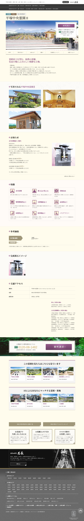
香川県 (36, 489)
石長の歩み (27, 511)
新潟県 (74, 484)
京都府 (39, 478)
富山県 (9, 487)
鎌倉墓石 (9, 507)
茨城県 (41, 484)
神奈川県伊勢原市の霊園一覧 (25, 424)
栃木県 (45, 484)
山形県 (32, 484)
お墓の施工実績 (60, 498)
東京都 (15, 478)
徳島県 (32, 489)
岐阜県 (32, 487)
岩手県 (18, 484)
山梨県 (22, 487)
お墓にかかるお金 (20, 501)
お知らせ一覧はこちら (69, 176)
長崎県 (59, 489)
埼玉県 (19, 478)
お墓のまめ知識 (30, 505)
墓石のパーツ (39, 498)
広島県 (22, 489)
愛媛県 (41, 489)
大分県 (68, 489)
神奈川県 (10, 478)
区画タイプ (25, 498)
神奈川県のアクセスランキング (59, 424)
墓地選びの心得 (46, 501)
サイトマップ (33, 511)
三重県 (45, 487)
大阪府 (44, 478)
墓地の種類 (19, 498)
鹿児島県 (9, 491)
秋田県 (27, 484)
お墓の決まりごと (54, 501)
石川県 (13, 487)
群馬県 (50, 484)
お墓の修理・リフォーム (65, 505)
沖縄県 (14, 491)
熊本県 (64, 489)
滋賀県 (34, 478)
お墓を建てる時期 (37, 501)
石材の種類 (46, 498)
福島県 (36, 484)
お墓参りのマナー (20, 505)
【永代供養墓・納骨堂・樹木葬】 (31, 8)
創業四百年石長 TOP (13, 5)
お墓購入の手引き (10, 501)
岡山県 (18, 489)
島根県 (13, 489)
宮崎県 (73, 489)
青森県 (13, 484)
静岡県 (36, 487)
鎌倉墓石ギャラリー (15, 511)
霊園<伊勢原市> (35, 5)
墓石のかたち (32, 498)
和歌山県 (73, 487)
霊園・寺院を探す (21, 5)
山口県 (27, 489)
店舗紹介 (22, 511)
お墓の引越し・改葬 (52, 505)
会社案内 (7, 511)
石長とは (18, 463)
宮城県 (22, 484)
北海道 (9, 484)
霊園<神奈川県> (28, 5)
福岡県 (50, 489)
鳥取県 (9, 489)
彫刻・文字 (53, 498)
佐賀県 (55, 489)
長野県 (27, 487)
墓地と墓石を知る (10, 498)
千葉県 (24, 478)
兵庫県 (49, 478)
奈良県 (68, 487)
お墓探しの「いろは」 (12, 496)
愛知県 (29, 478)
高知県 (45, 489)
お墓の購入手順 (29, 501)
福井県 (18, 487)
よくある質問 (10, 505)
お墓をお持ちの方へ (40, 505)
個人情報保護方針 (41, 511)
